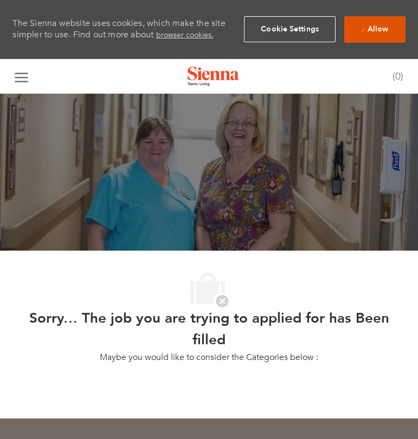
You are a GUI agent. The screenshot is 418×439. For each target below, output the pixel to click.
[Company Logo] (213, 76)
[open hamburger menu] (21, 76)
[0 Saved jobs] (395, 77)
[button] (290, 29)
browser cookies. (185, 35)
